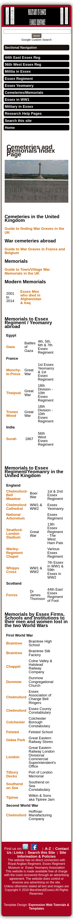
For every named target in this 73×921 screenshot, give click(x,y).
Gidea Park (15, 740)
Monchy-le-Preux (13, 372)
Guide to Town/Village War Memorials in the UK (27, 271)
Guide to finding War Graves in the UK (34, 230)
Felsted (12, 732)
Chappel (13, 666)
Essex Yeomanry (19, 86)
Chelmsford (16, 697)
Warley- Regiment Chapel (14, 552)
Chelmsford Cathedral (16, 507)
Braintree (14, 643)
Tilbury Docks (12, 774)
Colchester (15, 722)
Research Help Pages (23, 113)
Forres (12, 595)
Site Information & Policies (41, 854)
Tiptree (12, 797)
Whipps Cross (12, 570)
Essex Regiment (19, 79)
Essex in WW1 (17, 99)
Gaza (10, 347)
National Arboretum (15, 516)
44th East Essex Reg (22, 57)
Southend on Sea (14, 786)
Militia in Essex (18, 71)
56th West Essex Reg (23, 64)
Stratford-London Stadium (14, 533)
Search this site (18, 121)
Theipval (13, 393)
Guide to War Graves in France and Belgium (35, 251)
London (12, 757)
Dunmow (14, 682)
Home (10, 128)
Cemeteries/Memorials (24, 92)
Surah (11, 439)
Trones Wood (12, 414)
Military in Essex (19, 106)
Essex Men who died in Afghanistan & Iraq (30, 297)
